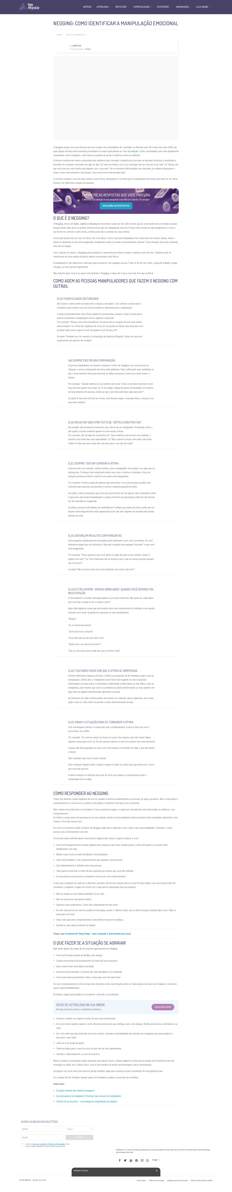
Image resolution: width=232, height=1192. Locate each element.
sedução (134, 151)
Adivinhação (182, 6)
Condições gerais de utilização (177, 1181)
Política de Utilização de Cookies (202, 1181)
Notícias (87, 6)
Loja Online (202, 6)
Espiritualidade (142, 6)
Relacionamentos (76, 35)
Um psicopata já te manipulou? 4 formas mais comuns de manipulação (88, 1096)
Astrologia (102, 6)
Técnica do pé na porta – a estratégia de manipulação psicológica (86, 1101)
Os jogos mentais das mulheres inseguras (75, 1090)
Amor (60, 35)
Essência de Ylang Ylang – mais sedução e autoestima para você (98, 933)
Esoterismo (163, 6)
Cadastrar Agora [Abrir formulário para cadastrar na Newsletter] (162, 1007)
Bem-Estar (121, 6)
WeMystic (76, 45)
